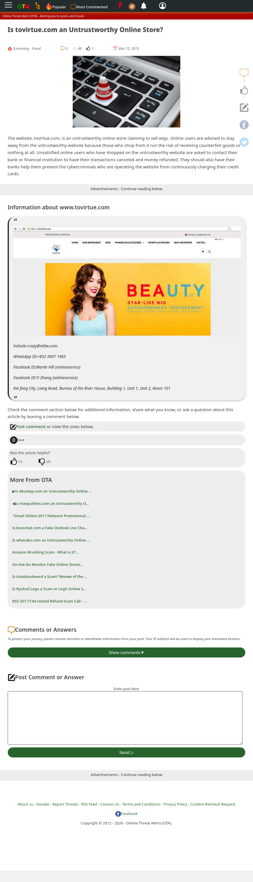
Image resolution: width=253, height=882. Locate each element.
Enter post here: (126, 688)
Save (17, 440)
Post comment (28, 426)
